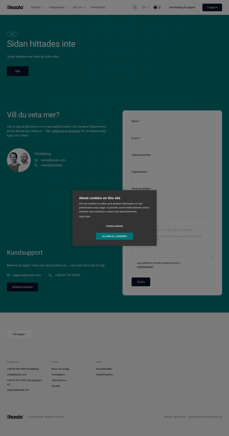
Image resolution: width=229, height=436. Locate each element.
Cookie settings (95, 231)
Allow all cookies (133, 231)
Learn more (84, 221)
